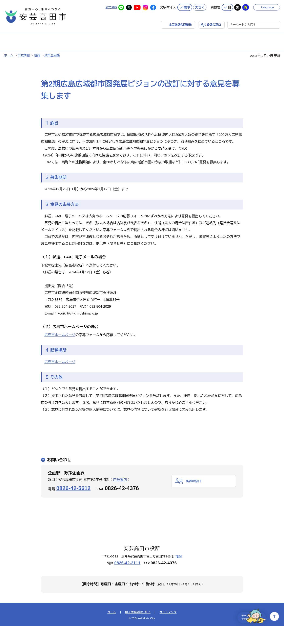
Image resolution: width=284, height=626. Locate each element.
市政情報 (24, 54)
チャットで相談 (250, 616)
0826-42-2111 (127, 562)
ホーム (8, 54)
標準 (187, 6)
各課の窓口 (213, 23)
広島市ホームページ (59, 334)
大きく (200, 6)
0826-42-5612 (73, 487)
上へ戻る (274, 616)
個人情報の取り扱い (137, 611)
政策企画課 (52, 54)
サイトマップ (168, 611)
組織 (37, 54)
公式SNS (110, 6)
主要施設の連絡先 (178, 23)
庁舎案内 (120, 479)
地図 (179, 555)
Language (268, 6)
